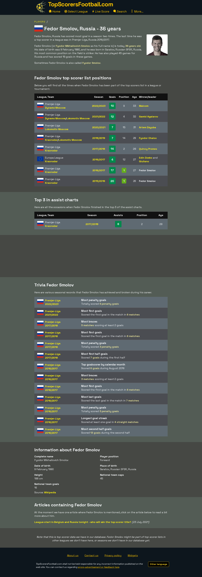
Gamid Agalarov (148, 116)
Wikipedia (50, 492)
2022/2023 (98, 105)
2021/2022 (98, 116)
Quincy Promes (148, 148)
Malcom (143, 105)
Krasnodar (51, 139)
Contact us (91, 555)
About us (72, 555)
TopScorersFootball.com (80, 4)
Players (39, 21)
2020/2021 (98, 127)
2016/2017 (98, 159)
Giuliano (144, 161)
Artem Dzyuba (147, 127)
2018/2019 (98, 138)
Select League (76, 11)
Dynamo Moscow (55, 107)
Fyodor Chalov (148, 138)
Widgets (133, 555)
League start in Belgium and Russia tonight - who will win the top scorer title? (82, 522)
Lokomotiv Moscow (78, 118)
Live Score (100, 11)
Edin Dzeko (145, 157)
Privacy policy (113, 555)
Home (54, 11)
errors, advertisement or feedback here (98, 567)
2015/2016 (98, 181)
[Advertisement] (101, 256)
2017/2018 (98, 148)
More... (137, 11)
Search (120, 11)
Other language (158, 564)
